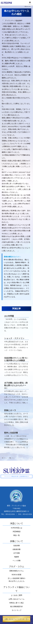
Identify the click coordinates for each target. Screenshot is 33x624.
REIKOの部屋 (16, 575)
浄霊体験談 (17, 531)
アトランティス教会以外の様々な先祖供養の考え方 (16, 476)
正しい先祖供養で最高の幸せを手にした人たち (16, 579)
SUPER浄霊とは (16, 528)
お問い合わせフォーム (16, 599)
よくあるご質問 (16, 595)
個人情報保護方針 (16, 606)
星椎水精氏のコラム (16, 571)
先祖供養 (16, 545)
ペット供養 (17, 560)
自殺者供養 (17, 549)
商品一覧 (16, 535)
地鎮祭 (16, 557)
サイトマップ (16, 610)
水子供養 (16, 553)
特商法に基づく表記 (16, 603)
